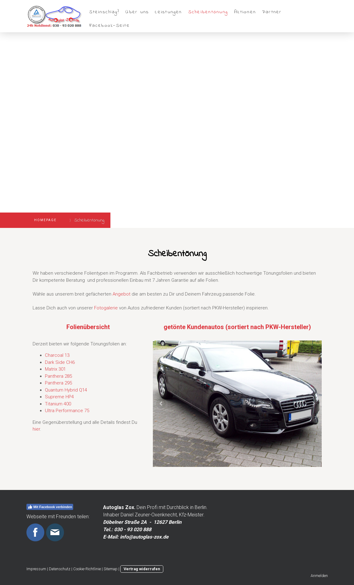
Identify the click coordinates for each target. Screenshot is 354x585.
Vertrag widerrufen (142, 569)
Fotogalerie (106, 308)
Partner (272, 12)
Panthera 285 (58, 376)
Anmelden (319, 575)
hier (36, 429)
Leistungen (168, 12)
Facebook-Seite (109, 25)
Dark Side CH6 (60, 362)
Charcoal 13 (57, 355)
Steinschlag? (104, 12)
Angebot (121, 294)
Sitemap (110, 569)
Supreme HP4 (59, 397)
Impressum (36, 569)
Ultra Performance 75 (67, 410)
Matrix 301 (55, 369)
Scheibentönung (208, 12)
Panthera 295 (58, 383)
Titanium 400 (58, 404)
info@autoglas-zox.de (144, 537)
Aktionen (245, 12)
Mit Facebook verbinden (50, 506)
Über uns (137, 12)
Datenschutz (59, 569)
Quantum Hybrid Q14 (66, 390)
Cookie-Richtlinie (87, 569)
